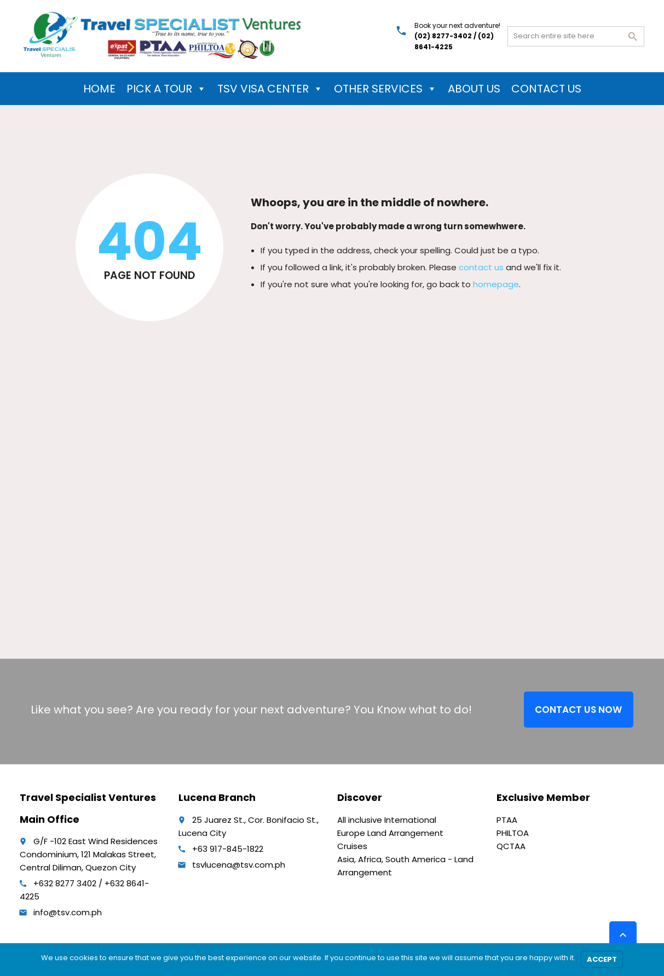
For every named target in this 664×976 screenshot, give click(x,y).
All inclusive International (386, 820)
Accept (602, 959)
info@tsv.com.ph (67, 912)
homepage (496, 284)
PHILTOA (512, 833)
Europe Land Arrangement (390, 833)
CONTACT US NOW (578, 709)
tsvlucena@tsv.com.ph (238, 864)
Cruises (352, 846)
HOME (99, 88)
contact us (481, 267)
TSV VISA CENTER (270, 88)
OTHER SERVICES (385, 88)
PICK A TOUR (166, 88)
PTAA (506, 820)
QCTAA (511, 846)
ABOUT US (474, 88)
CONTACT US (546, 88)
